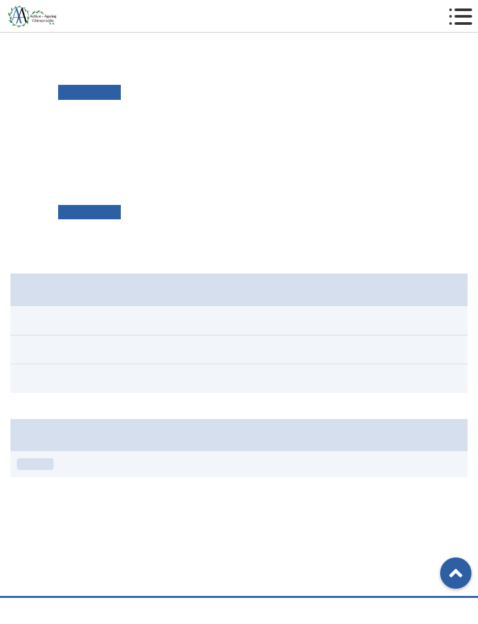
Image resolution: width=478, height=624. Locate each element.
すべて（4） (42, 320)
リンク (316, 132)
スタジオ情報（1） (56, 378)
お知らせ (35, 464)
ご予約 (368, 611)
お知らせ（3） (46, 349)
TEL (105, 611)
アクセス (234, 611)
